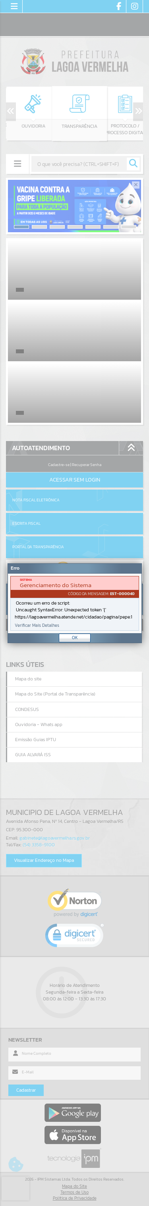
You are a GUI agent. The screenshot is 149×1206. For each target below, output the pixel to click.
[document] (74, 603)
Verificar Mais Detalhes (37, 625)
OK (75, 637)
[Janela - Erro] (75, 603)
